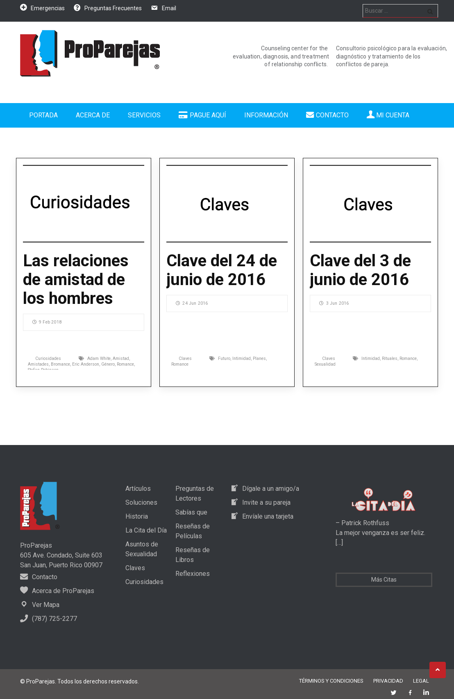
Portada (43, 115)
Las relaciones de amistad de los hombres (76, 279)
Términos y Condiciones (331, 681)
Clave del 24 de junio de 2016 (221, 270)
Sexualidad (325, 364)
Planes (259, 358)
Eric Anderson (85, 364)
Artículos (138, 488)
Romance (125, 364)
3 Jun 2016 (334, 303)
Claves (185, 358)
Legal (421, 681)
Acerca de (93, 115)
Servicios (144, 115)
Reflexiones (192, 574)
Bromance (60, 364)
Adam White (99, 358)
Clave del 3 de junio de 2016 (360, 270)
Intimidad (241, 358)
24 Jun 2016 (192, 303)
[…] (339, 542)
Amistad (121, 358)
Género (108, 364)
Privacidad (388, 681)
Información (266, 115)
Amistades (38, 364)
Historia (136, 516)
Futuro (224, 358)
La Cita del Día (146, 530)
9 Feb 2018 (46, 322)
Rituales (389, 358)
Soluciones (141, 502)
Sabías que (191, 512)
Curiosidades (48, 358)
